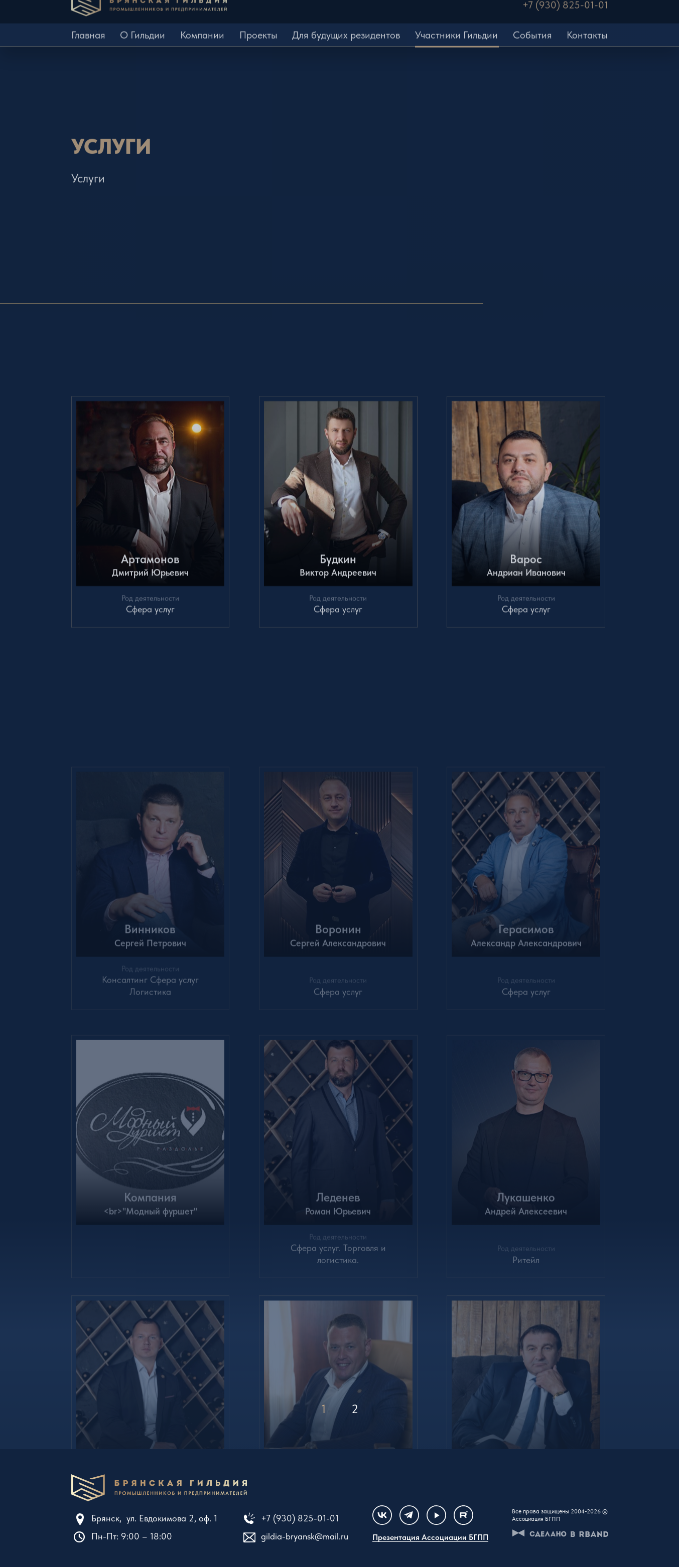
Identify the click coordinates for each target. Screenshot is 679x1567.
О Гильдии (142, 27)
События (532, 27)
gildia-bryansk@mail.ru (304, 1536)
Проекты (258, 27)
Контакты (587, 27)
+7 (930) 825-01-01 (300, 1518)
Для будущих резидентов (346, 27)
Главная (88, 27)
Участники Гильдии (456, 27)
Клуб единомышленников (159, 1487)
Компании (202, 27)
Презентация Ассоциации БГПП (430, 1537)
